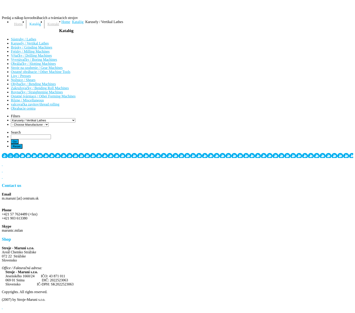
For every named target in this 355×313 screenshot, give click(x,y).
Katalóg (78, 22)
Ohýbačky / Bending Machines (33, 84)
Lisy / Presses (21, 76)
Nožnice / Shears (23, 80)
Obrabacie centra (23, 108)
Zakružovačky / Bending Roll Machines (40, 88)
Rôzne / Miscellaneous (27, 100)
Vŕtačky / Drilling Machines (31, 55)
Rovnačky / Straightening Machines (37, 92)
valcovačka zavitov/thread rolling (35, 104)
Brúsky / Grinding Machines (31, 47)
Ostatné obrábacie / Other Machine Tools (40, 72)
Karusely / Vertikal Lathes (30, 43)
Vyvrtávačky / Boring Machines (34, 59)
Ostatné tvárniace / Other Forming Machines (43, 96)
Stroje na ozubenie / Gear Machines (37, 68)
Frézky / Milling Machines (30, 51)
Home (65, 22)
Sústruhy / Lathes (23, 39)
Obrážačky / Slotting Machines (33, 64)
